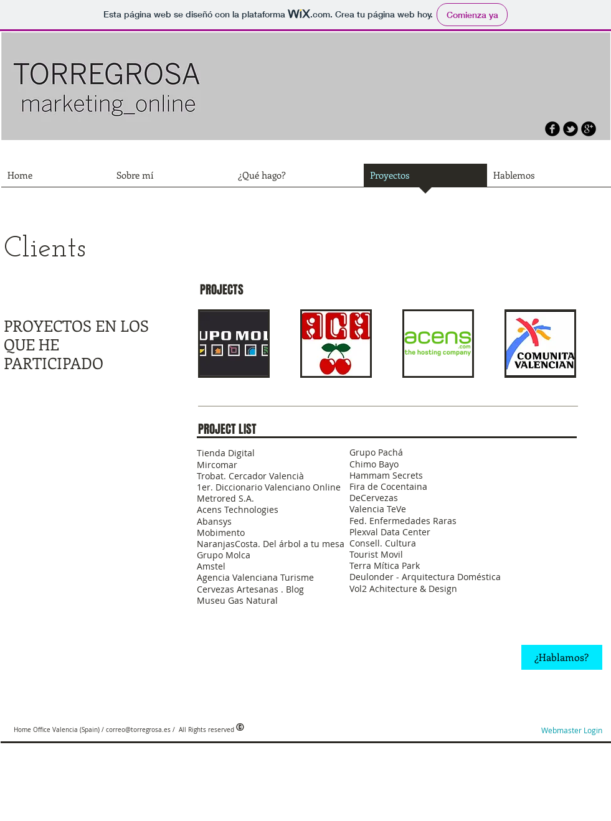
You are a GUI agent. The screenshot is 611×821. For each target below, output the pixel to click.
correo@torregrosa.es (138, 730)
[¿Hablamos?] (561, 657)
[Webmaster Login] (572, 730)
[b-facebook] (552, 128)
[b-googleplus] (588, 128)
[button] (234, 343)
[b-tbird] (570, 128)
